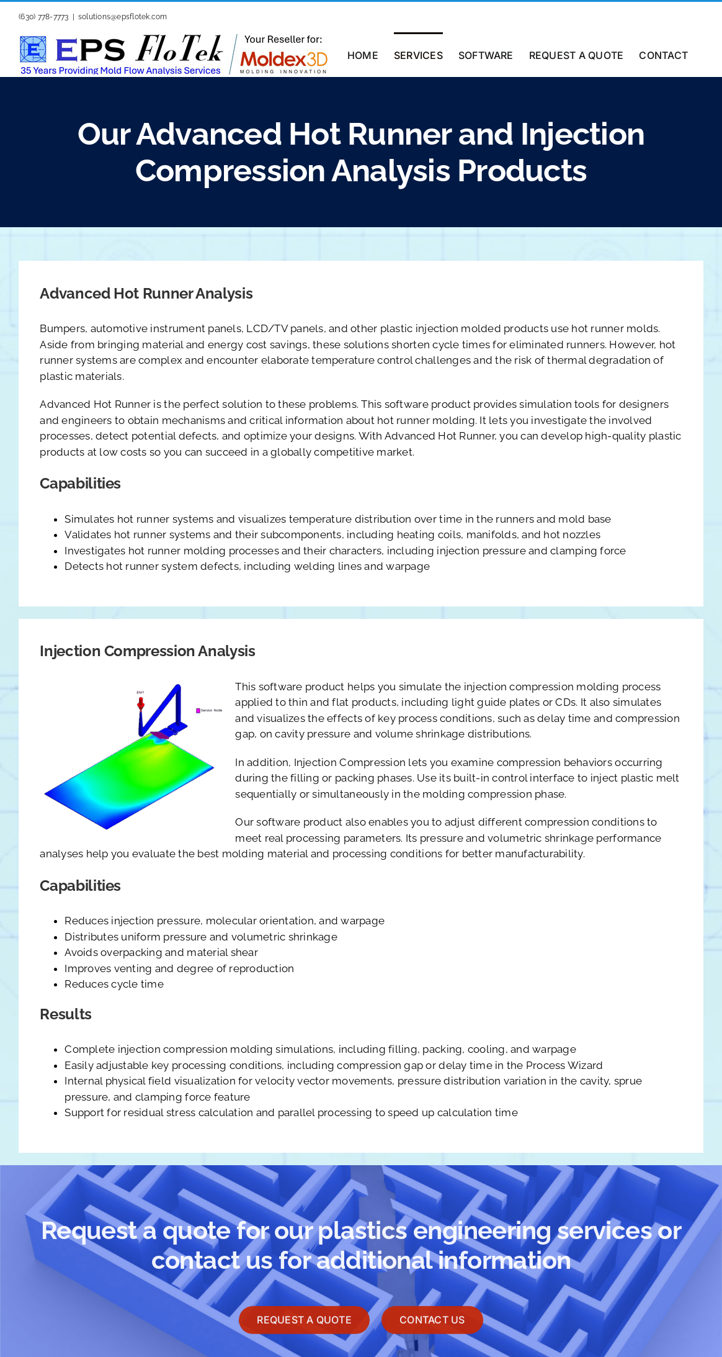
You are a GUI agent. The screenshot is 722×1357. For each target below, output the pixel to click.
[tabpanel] (361, 543)
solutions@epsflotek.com (122, 16)
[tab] (361, 483)
